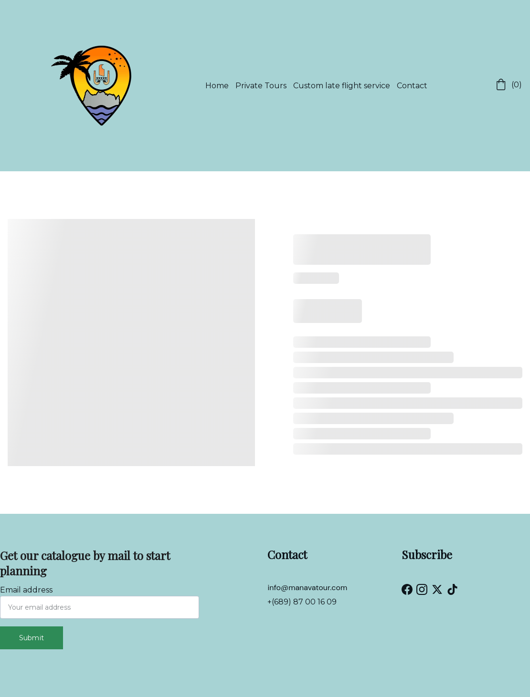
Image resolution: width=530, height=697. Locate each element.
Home (217, 85)
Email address (26, 589)
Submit (31, 638)
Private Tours (260, 85)
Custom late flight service (341, 85)
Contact (412, 85)
